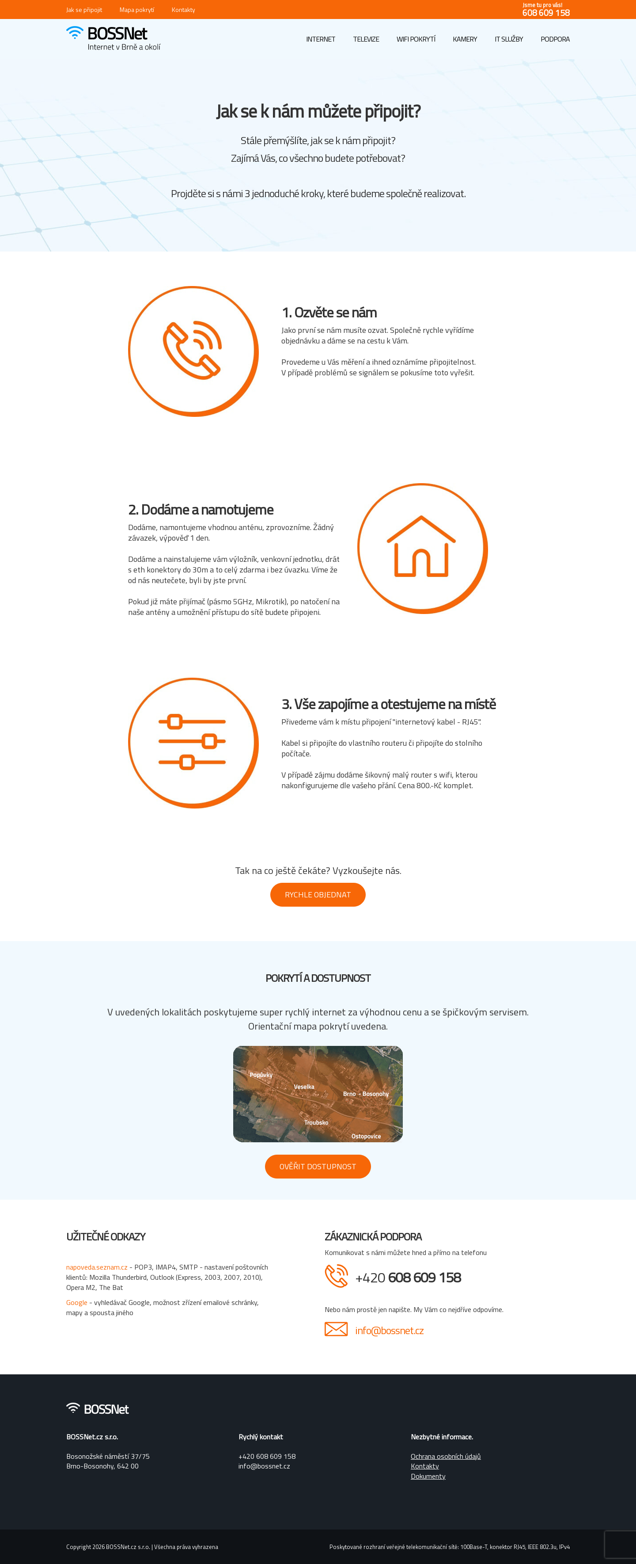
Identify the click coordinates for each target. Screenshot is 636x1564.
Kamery (465, 39)
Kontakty (183, 9)
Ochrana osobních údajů (446, 1456)
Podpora (555, 39)
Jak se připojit (84, 9)
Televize (366, 39)
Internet (320, 39)
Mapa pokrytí (137, 9)
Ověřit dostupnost (318, 1166)
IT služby (509, 39)
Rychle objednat (318, 894)
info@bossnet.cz (389, 1330)
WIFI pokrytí (416, 39)
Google (77, 1302)
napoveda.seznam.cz (97, 1267)
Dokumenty (428, 1476)
